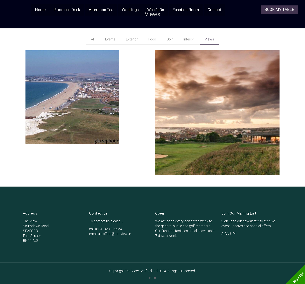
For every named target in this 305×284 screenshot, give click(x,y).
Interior (188, 39)
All (93, 39)
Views (209, 39)
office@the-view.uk (117, 234)
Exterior (132, 39)
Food (152, 39)
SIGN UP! (228, 234)
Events (110, 39)
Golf (170, 39)
